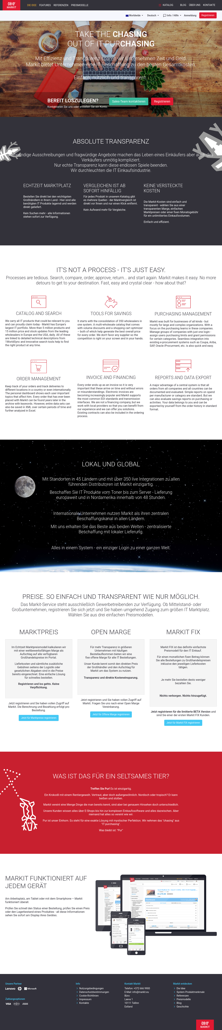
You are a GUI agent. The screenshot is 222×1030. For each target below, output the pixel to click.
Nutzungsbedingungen (90, 988)
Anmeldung (190, 15)
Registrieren (208, 15)
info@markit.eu (140, 992)
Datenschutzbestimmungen (92, 992)
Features (45, 5)
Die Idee (31, 5)
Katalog (165, 5)
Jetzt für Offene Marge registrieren (111, 714)
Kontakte (209, 5)
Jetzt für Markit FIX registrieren (183, 722)
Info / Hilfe (171, 15)
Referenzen (61, 5)
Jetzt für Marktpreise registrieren (38, 717)
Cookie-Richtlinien (87, 995)
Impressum (83, 999)
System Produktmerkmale (188, 992)
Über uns (194, 5)
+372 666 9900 (142, 988)
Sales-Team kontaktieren (128, 101)
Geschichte (181, 1006)
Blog (183, 5)
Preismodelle (79, 5)
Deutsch (152, 15)
